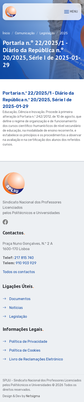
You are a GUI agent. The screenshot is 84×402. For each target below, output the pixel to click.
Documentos (16, 299)
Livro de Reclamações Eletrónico (33, 359)
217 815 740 (24, 258)
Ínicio (6, 33)
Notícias (13, 308)
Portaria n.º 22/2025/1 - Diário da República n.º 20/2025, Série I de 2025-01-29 (38, 99)
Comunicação (25, 33)
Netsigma (33, 396)
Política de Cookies (21, 350)
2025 (64, 33)
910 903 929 (26, 263)
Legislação (47, 33)
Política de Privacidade (25, 341)
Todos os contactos (19, 272)
